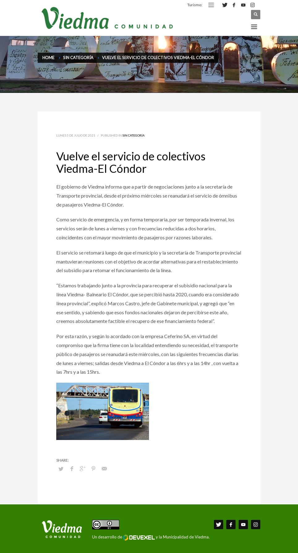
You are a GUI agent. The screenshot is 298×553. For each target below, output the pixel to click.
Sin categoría (133, 135)
